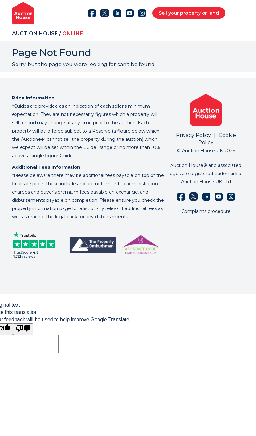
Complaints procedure (206, 211)
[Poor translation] (23, 329)
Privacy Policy (193, 135)
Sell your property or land (189, 13)
